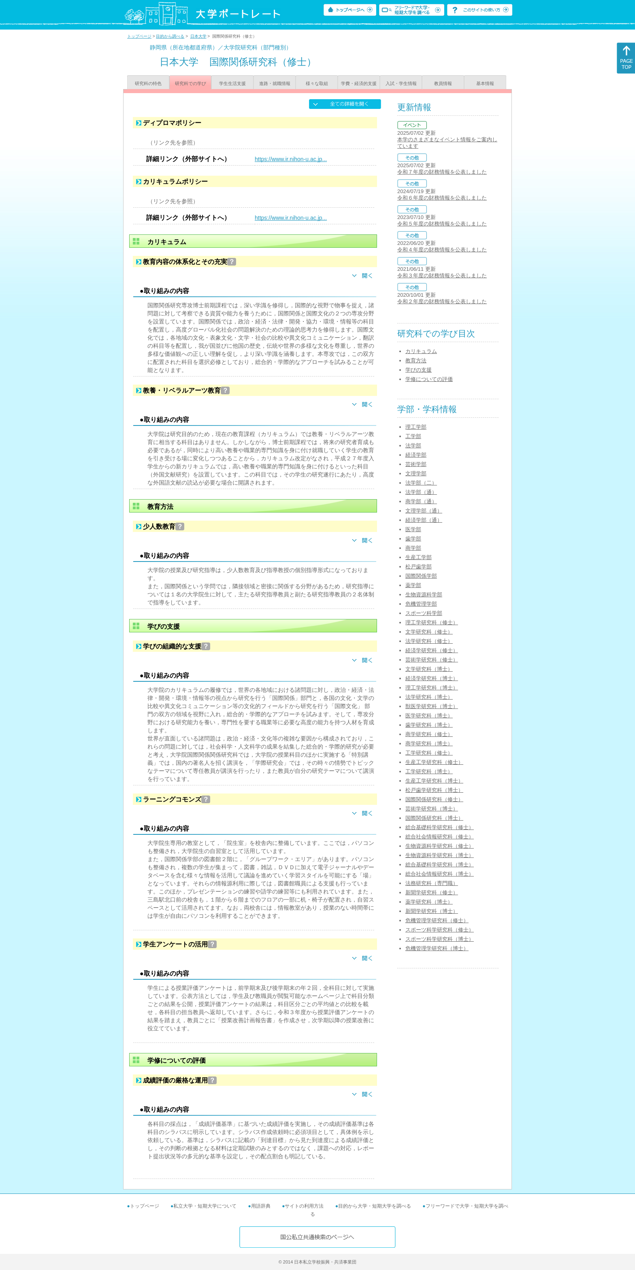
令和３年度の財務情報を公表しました (442, 275)
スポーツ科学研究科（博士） (439, 939)
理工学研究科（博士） (431, 688)
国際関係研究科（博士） (434, 818)
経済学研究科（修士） (431, 650)
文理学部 (415, 473)
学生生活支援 (232, 83)
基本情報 (485, 83)
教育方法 (415, 360)
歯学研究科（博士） (429, 725)
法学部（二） (421, 483)
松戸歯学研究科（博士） (434, 790)
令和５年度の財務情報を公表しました (442, 224)
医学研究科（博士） (429, 716)
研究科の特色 (148, 83)
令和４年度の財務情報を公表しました (442, 250)
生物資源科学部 (423, 594)
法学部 (413, 445)
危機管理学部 (421, 604)
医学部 (413, 529)
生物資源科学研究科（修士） (439, 846)
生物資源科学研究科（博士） (439, 855)
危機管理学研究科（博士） (437, 948)
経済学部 (415, 455)
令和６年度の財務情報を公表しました (442, 198)
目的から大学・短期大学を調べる (374, 1206)
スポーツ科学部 (423, 613)
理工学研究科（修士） (431, 622)
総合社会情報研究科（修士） (439, 837)
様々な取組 (317, 83)
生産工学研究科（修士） (434, 762)
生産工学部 (418, 557)
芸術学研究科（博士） (431, 809)
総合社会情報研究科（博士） (439, 874)
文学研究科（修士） (429, 632)
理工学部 (415, 427)
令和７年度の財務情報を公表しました (442, 172)
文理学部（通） (423, 511)
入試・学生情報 (401, 83)
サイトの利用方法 (304, 1206)
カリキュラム (421, 351)
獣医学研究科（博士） (431, 706)
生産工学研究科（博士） (434, 781)
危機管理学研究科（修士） (437, 920)
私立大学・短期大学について (205, 1206)
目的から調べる (170, 36)
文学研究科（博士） (429, 669)
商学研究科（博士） (429, 743)
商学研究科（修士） (429, 734)
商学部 (413, 548)
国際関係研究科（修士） (434, 799)
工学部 (413, 436)
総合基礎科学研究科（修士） (439, 827)
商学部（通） (421, 501)
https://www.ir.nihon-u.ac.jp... (291, 159)
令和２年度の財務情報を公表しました (442, 301)
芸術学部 (415, 464)
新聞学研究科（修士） (431, 892)
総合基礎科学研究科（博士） (439, 865)
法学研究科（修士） (429, 641)
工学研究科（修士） (429, 753)
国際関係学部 (421, 576)
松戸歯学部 (418, 567)
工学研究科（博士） (429, 771)
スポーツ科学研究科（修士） (439, 930)
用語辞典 (261, 1206)
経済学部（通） (423, 520)
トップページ (139, 36)
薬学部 (413, 585)
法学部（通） (421, 492)
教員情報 (443, 83)
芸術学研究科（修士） (431, 660)
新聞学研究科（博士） (431, 911)
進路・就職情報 (274, 83)
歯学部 (413, 539)
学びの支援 (418, 370)
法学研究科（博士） (429, 697)
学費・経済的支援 (359, 83)
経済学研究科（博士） (431, 678)
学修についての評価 (429, 379)
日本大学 (198, 36)
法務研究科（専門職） (431, 883)
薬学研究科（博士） (429, 902)
